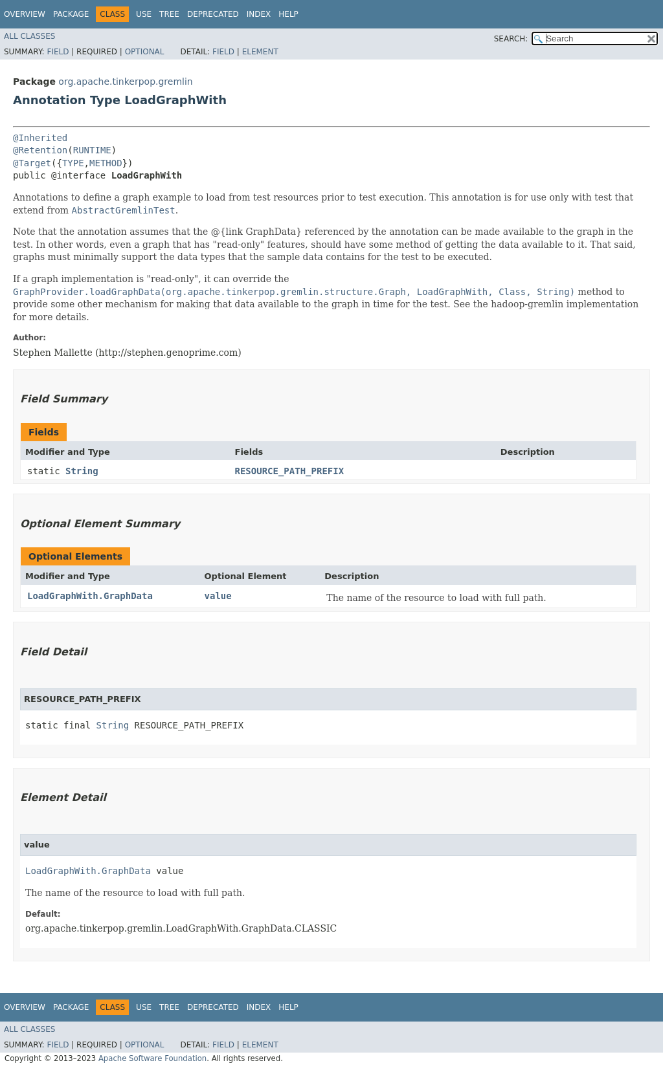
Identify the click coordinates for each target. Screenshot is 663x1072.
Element (260, 51)
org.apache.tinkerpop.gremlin (125, 81)
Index (259, 14)
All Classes (29, 36)
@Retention (40, 150)
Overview (24, 14)
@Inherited (40, 138)
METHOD (105, 163)
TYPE (73, 163)
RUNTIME (92, 150)
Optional (144, 51)
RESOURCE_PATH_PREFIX (289, 471)
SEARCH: (511, 38)
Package (71, 14)
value (218, 596)
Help (288, 14)
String (81, 471)
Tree (169, 14)
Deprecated (213, 14)
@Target (32, 163)
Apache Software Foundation (152, 1058)
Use (144, 14)
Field (58, 51)
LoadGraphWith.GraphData (90, 596)
